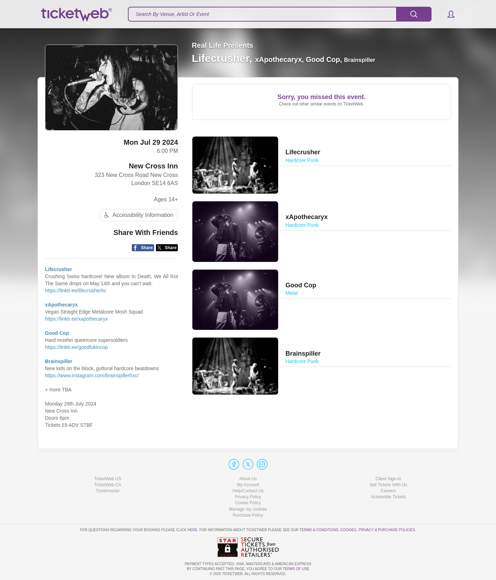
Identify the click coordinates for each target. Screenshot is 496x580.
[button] (448, 14)
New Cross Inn (153, 166)
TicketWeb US (107, 478)
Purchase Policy (248, 515)
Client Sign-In (388, 478)
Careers (388, 490)
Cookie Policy (248, 502)
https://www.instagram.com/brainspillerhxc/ (92, 375)
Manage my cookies (248, 509)
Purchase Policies (396, 530)
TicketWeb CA (107, 484)
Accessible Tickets (388, 496)
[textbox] (280, 14)
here (192, 530)
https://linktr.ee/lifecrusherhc (76, 290)
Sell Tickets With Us (388, 484)
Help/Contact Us (247, 490)
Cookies (348, 530)
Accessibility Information (138, 215)
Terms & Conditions (318, 530)
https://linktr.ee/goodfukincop (76, 347)
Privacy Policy (248, 496)
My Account (248, 484)
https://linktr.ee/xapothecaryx (76, 319)
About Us (248, 478)
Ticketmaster (108, 490)
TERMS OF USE (296, 569)
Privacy (366, 530)
